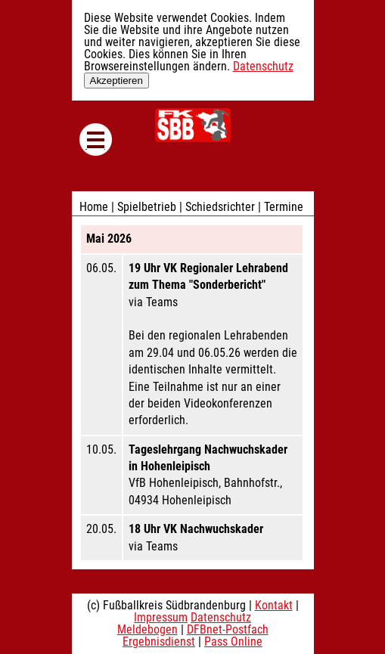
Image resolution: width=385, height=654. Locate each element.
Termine (283, 207)
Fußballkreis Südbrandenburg (193, 125)
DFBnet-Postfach (228, 629)
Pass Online (233, 641)
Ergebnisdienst (159, 641)
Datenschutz (263, 66)
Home (93, 207)
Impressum (161, 617)
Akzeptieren (116, 80)
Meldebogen (147, 629)
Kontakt (274, 605)
